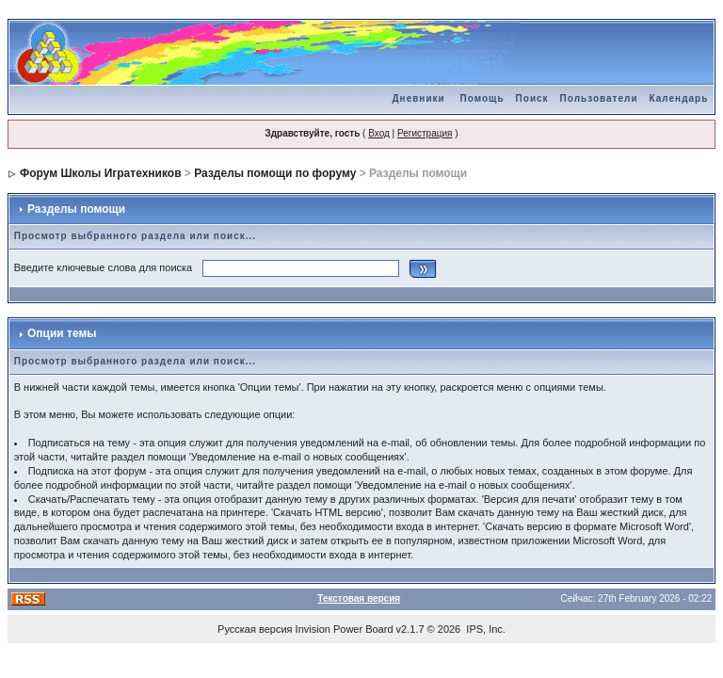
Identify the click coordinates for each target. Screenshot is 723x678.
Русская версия (254, 629)
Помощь (481, 98)
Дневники (418, 98)
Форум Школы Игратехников (101, 173)
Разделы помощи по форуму (275, 173)
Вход (379, 133)
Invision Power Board (345, 629)
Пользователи (599, 98)
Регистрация (424, 133)
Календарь (679, 98)
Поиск (532, 98)
